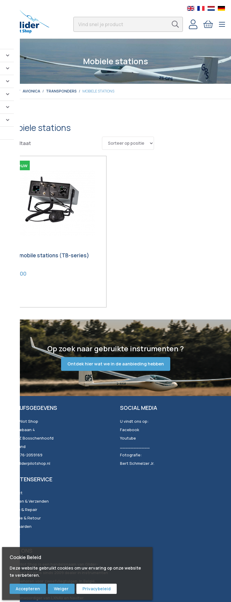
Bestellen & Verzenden (27, 474)
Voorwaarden (19, 499)
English (190, 8)
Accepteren (28, 588)
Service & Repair (21, 483)
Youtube (128, 411)
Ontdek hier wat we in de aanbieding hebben (115, 337)
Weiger (61, 588)
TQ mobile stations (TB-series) (34, 232)
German (221, 8)
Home (11, 91)
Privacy (13, 508)
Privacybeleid (96, 588)
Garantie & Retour (23, 491)
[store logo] (31, 19)
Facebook (129, 403)
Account (193, 24)
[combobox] (128, 24)
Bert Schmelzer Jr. (137, 436)
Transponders (61, 91)
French (201, 8)
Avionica (31, 91)
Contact (14, 466)
